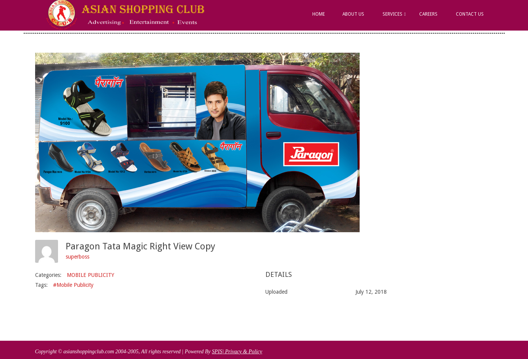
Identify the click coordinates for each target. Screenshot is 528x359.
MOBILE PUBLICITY (90, 275)
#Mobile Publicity (73, 285)
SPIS (217, 351)
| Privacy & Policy (242, 351)
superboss (77, 257)
